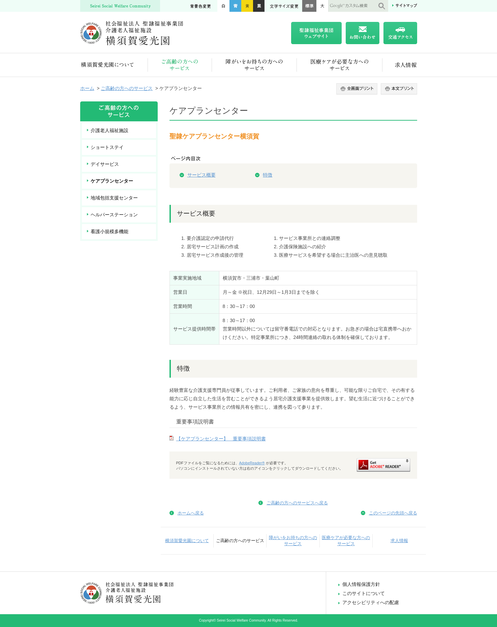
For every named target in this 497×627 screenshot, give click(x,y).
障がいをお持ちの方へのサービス (254, 64)
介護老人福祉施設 (109, 130)
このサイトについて (363, 593)
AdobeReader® (252, 463)
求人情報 (399, 64)
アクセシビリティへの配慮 (370, 602)
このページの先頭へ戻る (393, 512)
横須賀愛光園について (114, 64)
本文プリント (398, 89)
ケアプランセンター (112, 181)
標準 (309, 6)
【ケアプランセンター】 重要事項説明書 (221, 438)
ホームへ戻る (191, 512)
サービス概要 (201, 175)
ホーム (87, 88)
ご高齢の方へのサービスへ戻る (297, 502)
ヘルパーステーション (114, 214)
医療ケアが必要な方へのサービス (339, 64)
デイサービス (105, 164)
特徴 (267, 175)
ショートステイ (107, 147)
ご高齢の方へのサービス (180, 64)
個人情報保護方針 (361, 584)
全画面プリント (357, 89)
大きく (322, 6)
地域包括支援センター (114, 197)
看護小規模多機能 (109, 231)
